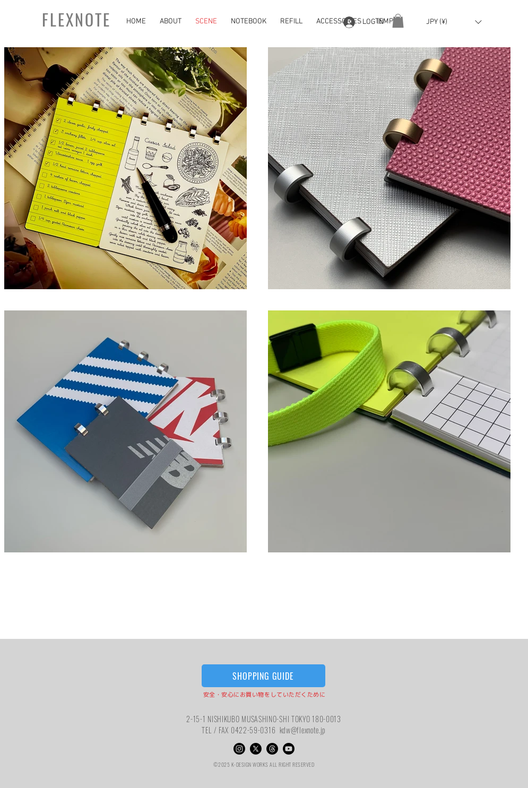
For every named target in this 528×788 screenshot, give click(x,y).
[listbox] (453, 22)
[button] (398, 21)
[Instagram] (239, 749)
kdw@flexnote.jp (303, 729)
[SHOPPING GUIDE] (263, 675)
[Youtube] (289, 749)
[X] (256, 749)
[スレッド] (272, 749)
